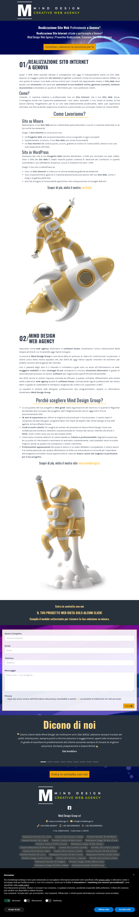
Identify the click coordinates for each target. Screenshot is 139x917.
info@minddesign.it (81, 821)
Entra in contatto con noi (69, 774)
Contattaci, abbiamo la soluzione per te (69, 47)
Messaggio (10, 670)
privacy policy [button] (104, 880)
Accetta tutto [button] (125, 909)
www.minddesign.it (89, 462)
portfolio (86, 187)
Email (7, 646)
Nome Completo (13, 633)
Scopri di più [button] (14, 909)
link (78, 699)
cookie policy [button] (23, 885)
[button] (133, 875)
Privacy (8, 696)
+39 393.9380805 (69, 825)
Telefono (9, 658)
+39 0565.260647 (47, 825)
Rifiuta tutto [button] (103, 909)
